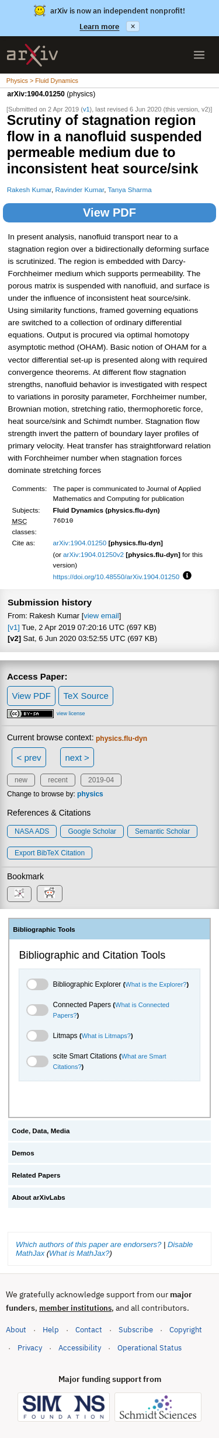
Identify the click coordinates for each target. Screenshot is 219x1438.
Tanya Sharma (129, 189)
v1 (86, 109)
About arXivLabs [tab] (38, 1197)
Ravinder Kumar (80, 189)
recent (57, 780)
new (21, 780)
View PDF (109, 212)
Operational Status (149, 1347)
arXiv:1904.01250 (80, 542)
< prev (29, 757)
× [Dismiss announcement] (132, 26)
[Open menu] (199, 55)
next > (77, 757)
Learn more (99, 27)
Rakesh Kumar (29, 189)
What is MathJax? (79, 1253)
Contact (88, 1330)
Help (51, 1330)
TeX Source (86, 696)
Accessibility (79, 1348)
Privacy (30, 1348)
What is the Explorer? (155, 984)
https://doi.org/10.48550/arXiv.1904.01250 (116, 576)
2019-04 (101, 780)
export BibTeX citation (50, 853)
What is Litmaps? (106, 1035)
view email (101, 615)
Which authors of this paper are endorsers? (88, 1244)
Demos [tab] (23, 1153)
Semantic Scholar (162, 831)
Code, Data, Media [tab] (40, 1130)
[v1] (14, 627)
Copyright (185, 1330)
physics (90, 794)
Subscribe (136, 1330)
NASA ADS (32, 831)
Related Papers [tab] (36, 1175)
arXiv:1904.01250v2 (93, 554)
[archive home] (32, 55)
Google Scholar (92, 831)
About (16, 1330)
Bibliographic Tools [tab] (44, 929)
